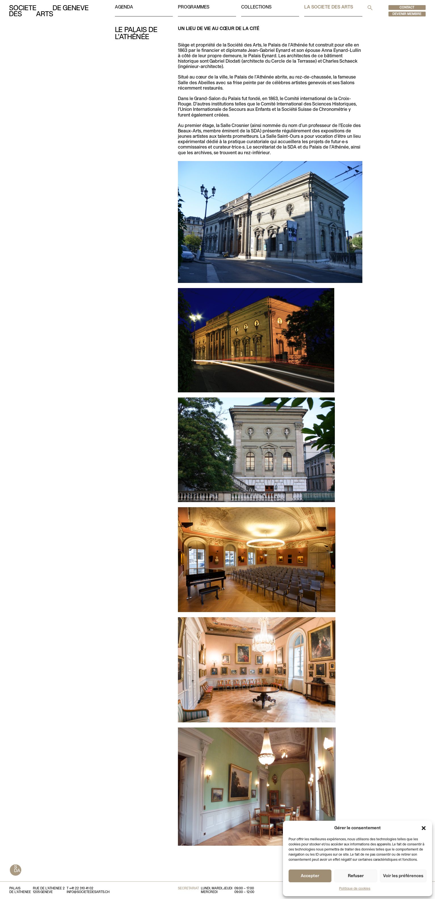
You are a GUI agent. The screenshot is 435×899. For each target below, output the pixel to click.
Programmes (193, 7)
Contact (407, 7)
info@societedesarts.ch (88, 892)
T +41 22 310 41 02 (80, 888)
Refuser (356, 876)
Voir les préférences (403, 876)
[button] (423, 828)
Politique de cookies (354, 888)
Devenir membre (406, 14)
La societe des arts (328, 7)
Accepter (310, 876)
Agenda (124, 7)
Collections (256, 7)
